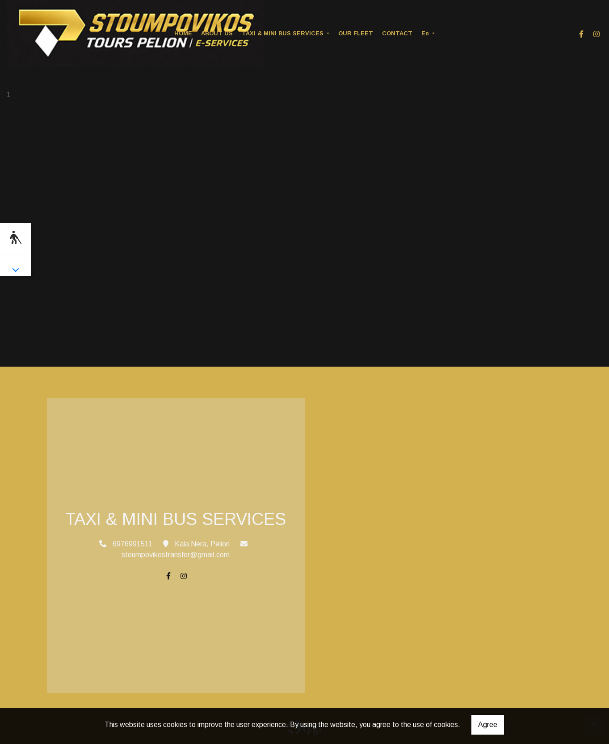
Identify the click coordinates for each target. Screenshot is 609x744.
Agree (487, 724)
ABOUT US (217, 33)
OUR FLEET (355, 33)
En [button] (426, 33)
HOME (183, 33)
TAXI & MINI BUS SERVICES (283, 33)
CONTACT (397, 33)
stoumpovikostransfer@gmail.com (176, 554)
